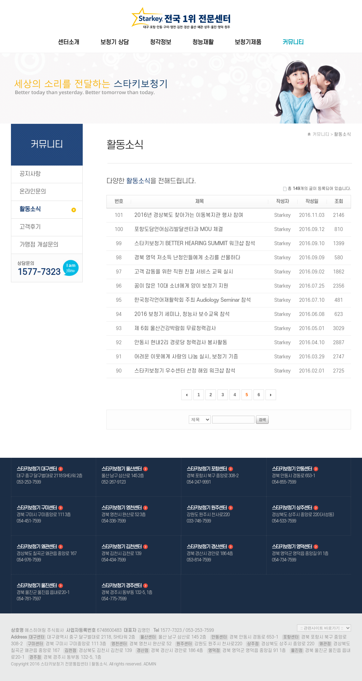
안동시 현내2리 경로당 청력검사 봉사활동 (180, 343)
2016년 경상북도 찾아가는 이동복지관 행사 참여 (188, 215)
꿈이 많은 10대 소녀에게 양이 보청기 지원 (181, 286)
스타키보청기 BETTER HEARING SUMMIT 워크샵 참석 (194, 244)
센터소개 (68, 42)
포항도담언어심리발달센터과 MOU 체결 (178, 229)
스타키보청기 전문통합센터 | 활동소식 (181, 19)
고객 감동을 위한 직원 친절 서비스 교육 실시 (183, 272)
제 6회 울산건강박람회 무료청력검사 (175, 328)
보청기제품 (248, 42)
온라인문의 (32, 192)
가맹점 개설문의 (38, 245)
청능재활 (203, 42)
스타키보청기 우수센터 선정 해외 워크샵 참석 (184, 371)
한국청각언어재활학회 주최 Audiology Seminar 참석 (192, 300)
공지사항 (30, 174)
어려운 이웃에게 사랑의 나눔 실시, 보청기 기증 (186, 357)
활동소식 (30, 209)
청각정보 (160, 42)
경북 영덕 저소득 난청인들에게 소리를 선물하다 (187, 258)
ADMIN (150, 664)
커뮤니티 (293, 42)
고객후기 (30, 227)
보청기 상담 (114, 42)
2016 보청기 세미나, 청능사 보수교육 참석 (182, 314)
